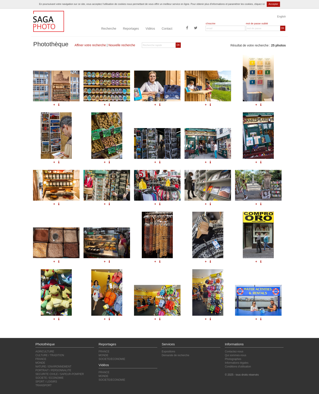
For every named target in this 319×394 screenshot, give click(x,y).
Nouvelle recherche (121, 45)
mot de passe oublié (257, 23)
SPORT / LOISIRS (46, 381)
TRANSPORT (43, 385)
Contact (167, 28)
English (281, 16)
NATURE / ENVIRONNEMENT (53, 366)
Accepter (273, 4)
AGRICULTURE (44, 351)
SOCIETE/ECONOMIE (112, 359)
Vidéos (150, 28)
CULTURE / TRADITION (49, 355)
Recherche (108, 28)
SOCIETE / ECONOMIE (49, 377)
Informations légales (236, 362)
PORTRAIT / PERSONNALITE (53, 370)
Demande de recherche (175, 355)
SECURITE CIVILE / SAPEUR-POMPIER (59, 374)
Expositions (168, 351)
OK (282, 28)
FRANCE (40, 359)
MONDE (40, 362)
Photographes (233, 359)
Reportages (131, 28)
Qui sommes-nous (235, 355)
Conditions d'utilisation (238, 366)
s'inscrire (210, 23)
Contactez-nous (234, 351)
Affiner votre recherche (90, 45)
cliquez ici (259, 4)
